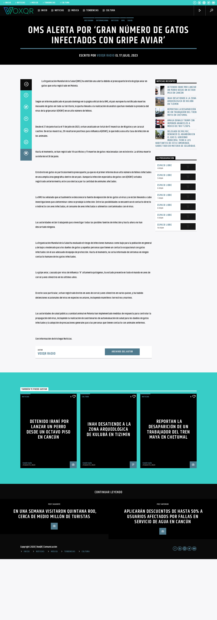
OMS (123, 50)
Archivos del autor (122, 412)
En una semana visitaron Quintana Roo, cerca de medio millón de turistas (54, 575)
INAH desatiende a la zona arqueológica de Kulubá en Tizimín (181, 162)
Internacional (102, 50)
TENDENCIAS (48, 2)
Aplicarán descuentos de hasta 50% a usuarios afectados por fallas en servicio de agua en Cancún (163, 577)
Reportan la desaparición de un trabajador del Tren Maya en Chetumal (182, 173)
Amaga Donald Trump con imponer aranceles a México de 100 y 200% (181, 184)
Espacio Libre (164, 226)
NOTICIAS (20, 2)
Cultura (85, 457)
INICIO (7, 2)
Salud (129, 50)
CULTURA (64, 2)
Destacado (88, 50)
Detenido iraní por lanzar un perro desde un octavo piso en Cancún (181, 151)
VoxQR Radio (106, 86)
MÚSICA (33, 2)
